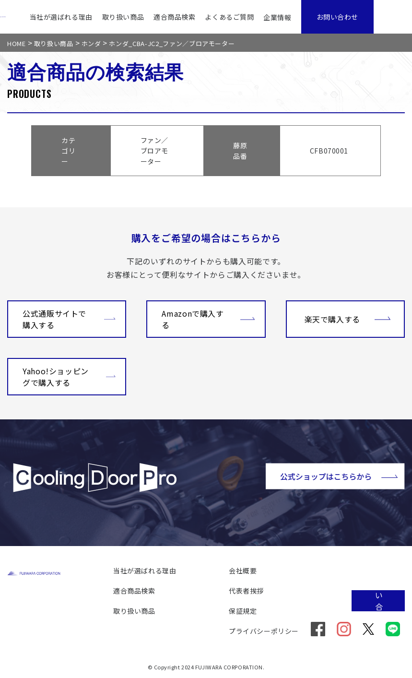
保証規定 (243, 611)
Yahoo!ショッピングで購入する (69, 376)
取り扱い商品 (123, 17)
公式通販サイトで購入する (69, 319)
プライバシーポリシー (264, 631)
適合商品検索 (174, 17)
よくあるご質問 (229, 17)
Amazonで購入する (208, 319)
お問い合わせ (337, 17)
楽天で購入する (348, 318)
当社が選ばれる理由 (61, 17)
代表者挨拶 (246, 590)
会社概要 (243, 570)
